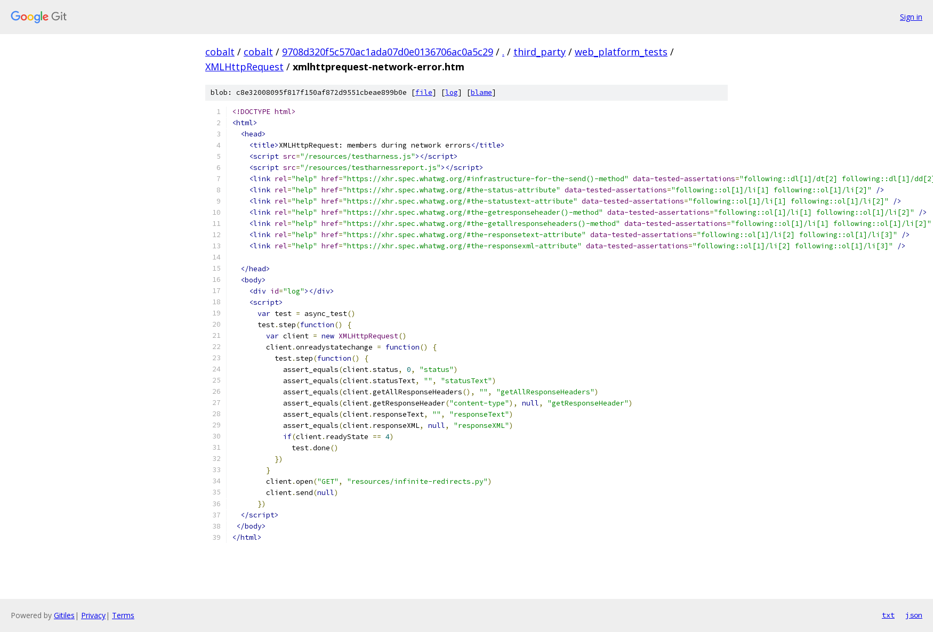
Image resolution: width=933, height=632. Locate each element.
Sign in (911, 17)
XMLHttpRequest (244, 66)
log (451, 92)
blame (481, 92)
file (423, 92)
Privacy (93, 615)
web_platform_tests (621, 51)
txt (888, 615)
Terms (123, 615)
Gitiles (64, 615)
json (913, 615)
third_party (539, 51)
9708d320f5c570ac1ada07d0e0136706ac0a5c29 (387, 51)
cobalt (220, 51)
